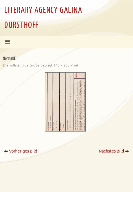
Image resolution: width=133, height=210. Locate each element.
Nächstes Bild (114, 151)
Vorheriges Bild (20, 151)
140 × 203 (61, 65)
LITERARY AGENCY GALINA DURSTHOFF (43, 18)
